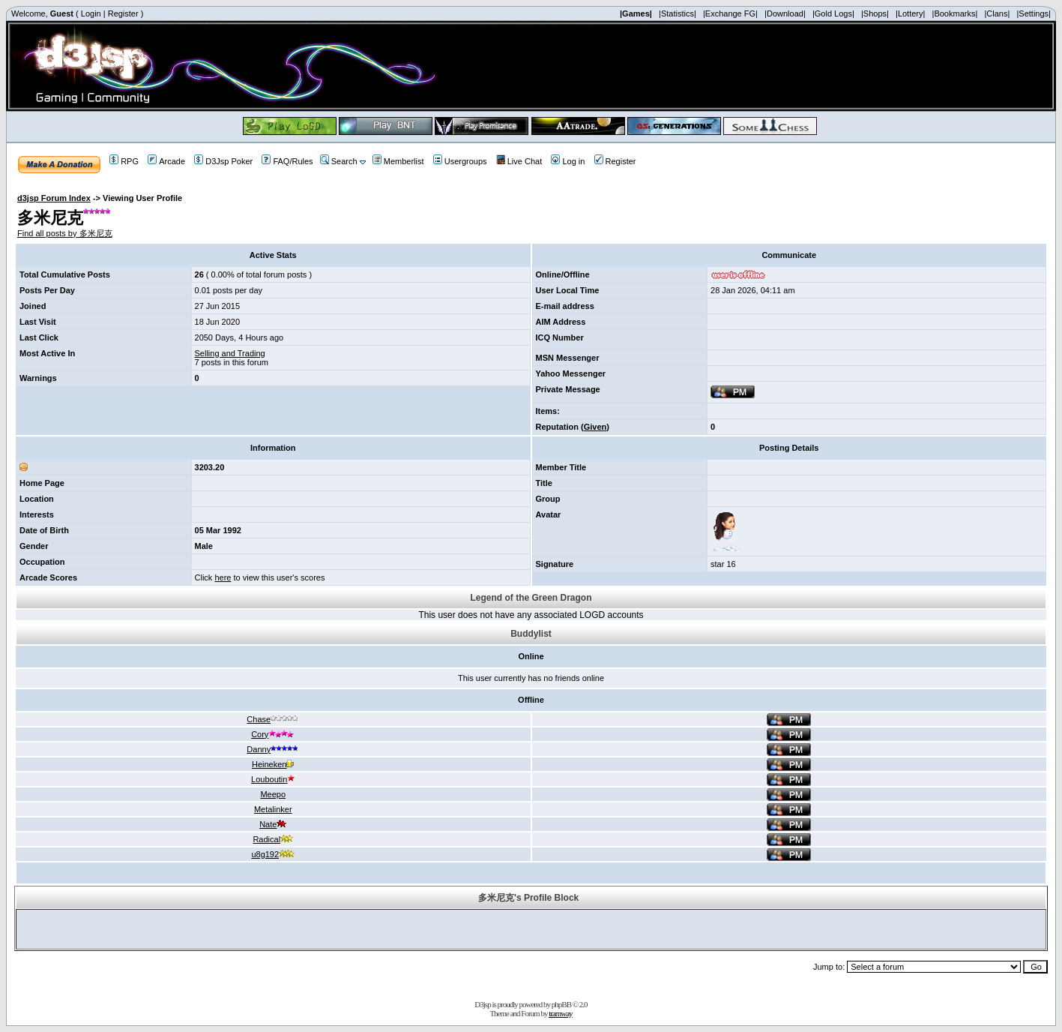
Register (123, 13)
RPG (124, 161)
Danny (273, 749)
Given (595, 426)
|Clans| (997, 13)
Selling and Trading (230, 353)
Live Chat (519, 161)
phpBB (561, 1004)
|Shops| (875, 13)
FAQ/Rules (287, 161)
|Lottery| (910, 13)
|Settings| (1033, 13)
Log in (568, 161)
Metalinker (273, 809)
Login (91, 13)
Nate (272, 824)
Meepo (273, 794)
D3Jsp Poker (223, 161)
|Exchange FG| (730, 13)
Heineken (273, 764)
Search (338, 161)
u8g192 (273, 854)
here (222, 577)
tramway (560, 1013)
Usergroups (460, 161)
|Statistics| (677, 13)
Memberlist (398, 161)
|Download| (785, 13)
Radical (273, 839)
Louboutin (273, 779)
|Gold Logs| (833, 13)
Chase (273, 719)
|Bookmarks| (955, 13)
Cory (273, 734)
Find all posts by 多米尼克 (64, 233)
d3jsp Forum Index (54, 198)
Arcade (166, 161)
